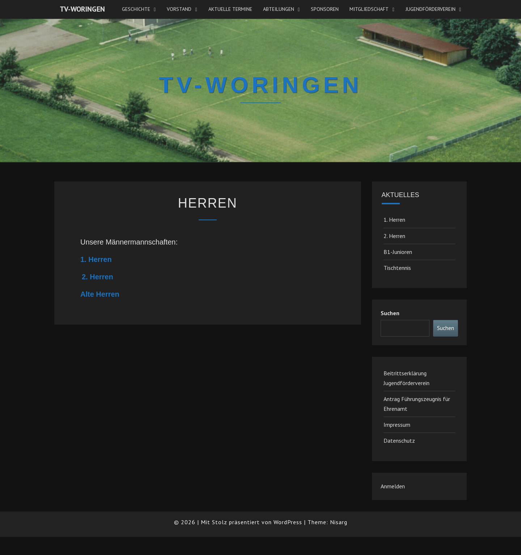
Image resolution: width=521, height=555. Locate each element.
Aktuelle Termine (230, 9)
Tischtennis (397, 267)
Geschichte (136, 9)
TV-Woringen (82, 9)
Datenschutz (399, 440)
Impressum (397, 424)
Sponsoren (325, 9)
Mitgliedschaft (369, 9)
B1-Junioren (398, 251)
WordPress (288, 522)
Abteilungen (278, 9)
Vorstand (179, 9)
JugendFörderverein (431, 9)
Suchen (390, 313)
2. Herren (97, 277)
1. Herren (96, 259)
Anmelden (393, 486)
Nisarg (338, 522)
